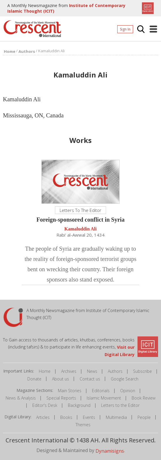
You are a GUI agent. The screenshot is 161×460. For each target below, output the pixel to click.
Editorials (101, 390)
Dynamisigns (109, 451)
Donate (34, 379)
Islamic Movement (104, 398)
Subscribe (142, 371)
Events (89, 417)
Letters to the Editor (120, 405)
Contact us (90, 379)
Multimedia (116, 417)
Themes (83, 424)
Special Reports (61, 398)
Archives (68, 371)
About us (60, 379)
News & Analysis (21, 398)
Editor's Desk (44, 405)
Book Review (143, 398)
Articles (43, 417)
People (144, 417)
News (92, 371)
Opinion (127, 390)
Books (66, 417)
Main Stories (69, 390)
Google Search (124, 379)
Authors (115, 371)
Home (45, 371)
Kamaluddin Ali (80, 229)
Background (79, 405)
